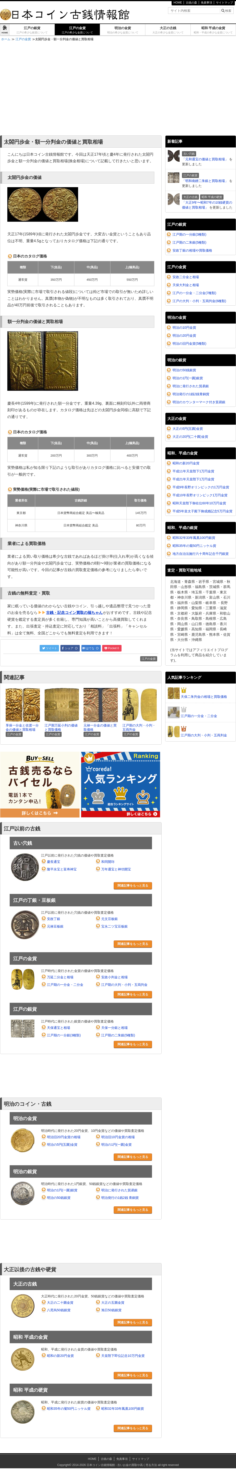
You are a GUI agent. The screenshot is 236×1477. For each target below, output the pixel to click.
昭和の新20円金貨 (60, 1356)
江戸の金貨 (77, 30)
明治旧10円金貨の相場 (118, 1137)
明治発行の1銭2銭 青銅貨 (120, 1198)
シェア (69, 648)
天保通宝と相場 (58, 1028)
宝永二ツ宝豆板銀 (114, 926)
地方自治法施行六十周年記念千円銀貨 (201, 554)
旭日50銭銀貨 (111, 1310)
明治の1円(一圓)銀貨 (62, 1190)
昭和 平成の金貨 (213, 30)
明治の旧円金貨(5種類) (189, 343)
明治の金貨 (122, 30)
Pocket (111, 648)
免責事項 (206, 2)
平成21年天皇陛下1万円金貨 (193, 479)
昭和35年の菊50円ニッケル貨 (69, 1408)
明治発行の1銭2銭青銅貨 (191, 394)
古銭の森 (191, 2)
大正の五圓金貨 (112, 1302)
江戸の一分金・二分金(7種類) (194, 293)
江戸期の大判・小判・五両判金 (124, 985)
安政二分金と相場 (186, 277)
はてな (90, 648)
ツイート (49, 648)
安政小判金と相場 (114, 977)
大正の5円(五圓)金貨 (188, 428)
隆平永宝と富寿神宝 (62, 869)
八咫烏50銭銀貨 (59, 1310)
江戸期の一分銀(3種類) (64, 1035)
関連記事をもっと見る (133, 885)
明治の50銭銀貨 (59, 1198)
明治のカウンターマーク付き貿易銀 (199, 402)
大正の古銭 (168, 30)
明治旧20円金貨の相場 (63, 1137)
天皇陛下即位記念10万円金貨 (123, 1356)
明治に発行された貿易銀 (119, 1190)
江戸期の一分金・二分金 (65, 985)
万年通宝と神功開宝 (116, 869)
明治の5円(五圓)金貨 (62, 1144)
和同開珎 (107, 862)
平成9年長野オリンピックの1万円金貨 (201, 487)
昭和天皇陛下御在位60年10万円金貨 (199, 503)
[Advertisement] (44, 89)
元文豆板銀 (109, 919)
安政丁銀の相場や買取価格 (192, 250)
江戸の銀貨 (32, 30)
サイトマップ (224, 2)
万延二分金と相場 (60, 977)
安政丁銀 (53, 919)
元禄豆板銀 (55, 926)
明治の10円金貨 (184, 327)
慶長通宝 (53, 862)
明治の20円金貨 (184, 335)
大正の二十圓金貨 (60, 1302)
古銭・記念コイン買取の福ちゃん (74, 613)
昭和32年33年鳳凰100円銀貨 (122, 1408)
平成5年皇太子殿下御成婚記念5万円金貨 (202, 511)
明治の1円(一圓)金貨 (116, 1144)
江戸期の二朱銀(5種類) (118, 1035)
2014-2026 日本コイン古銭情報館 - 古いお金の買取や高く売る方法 (114, 1465)
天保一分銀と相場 (114, 1028)
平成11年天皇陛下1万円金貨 (193, 471)
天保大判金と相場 (186, 285)
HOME (177, 2)
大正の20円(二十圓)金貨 (190, 436)
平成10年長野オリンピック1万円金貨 (200, 495)
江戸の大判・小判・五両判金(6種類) (199, 301)
